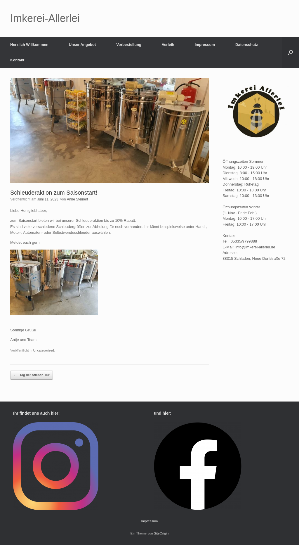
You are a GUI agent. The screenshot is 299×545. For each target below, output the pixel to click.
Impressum (205, 44)
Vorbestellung (128, 44)
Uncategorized (43, 350)
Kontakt (17, 60)
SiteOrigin (161, 533)
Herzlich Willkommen (29, 44)
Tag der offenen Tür (31, 375)
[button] (290, 52)
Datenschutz (246, 44)
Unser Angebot (82, 44)
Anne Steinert (77, 199)
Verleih (168, 44)
